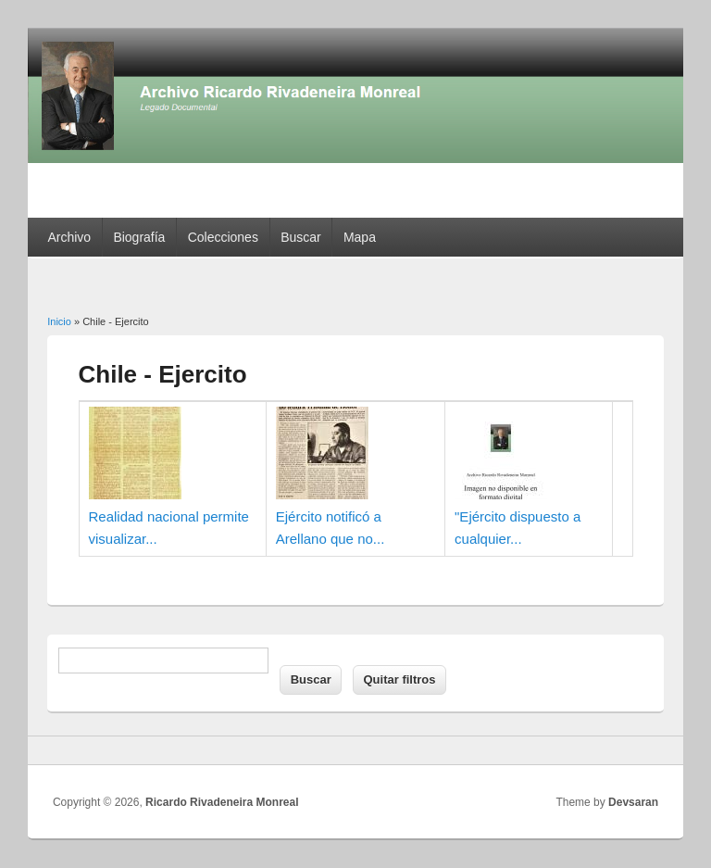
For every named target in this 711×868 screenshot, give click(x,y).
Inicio (59, 321)
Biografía (139, 237)
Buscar (301, 237)
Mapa (359, 237)
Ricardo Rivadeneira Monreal (221, 802)
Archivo (69, 237)
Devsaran (633, 802)
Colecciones (223, 237)
